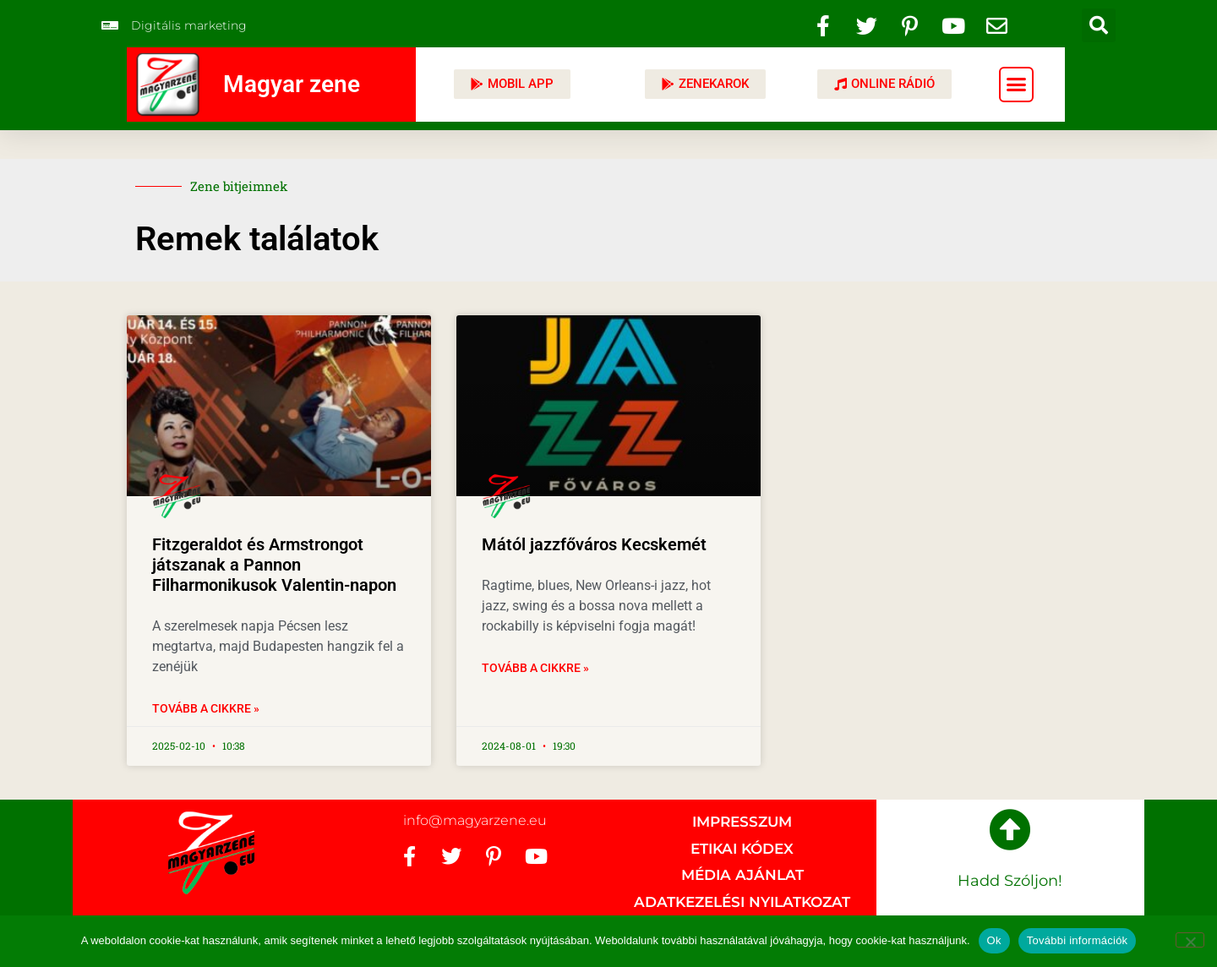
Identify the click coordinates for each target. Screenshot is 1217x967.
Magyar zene (291, 84)
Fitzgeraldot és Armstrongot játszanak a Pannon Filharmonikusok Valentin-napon (274, 564)
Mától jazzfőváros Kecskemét (594, 544)
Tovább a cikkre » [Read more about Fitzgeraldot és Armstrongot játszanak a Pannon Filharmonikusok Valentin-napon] (205, 708)
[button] (1099, 25)
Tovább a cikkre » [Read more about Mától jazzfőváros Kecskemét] (535, 668)
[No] (1190, 940)
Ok (994, 940)
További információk (1077, 940)
